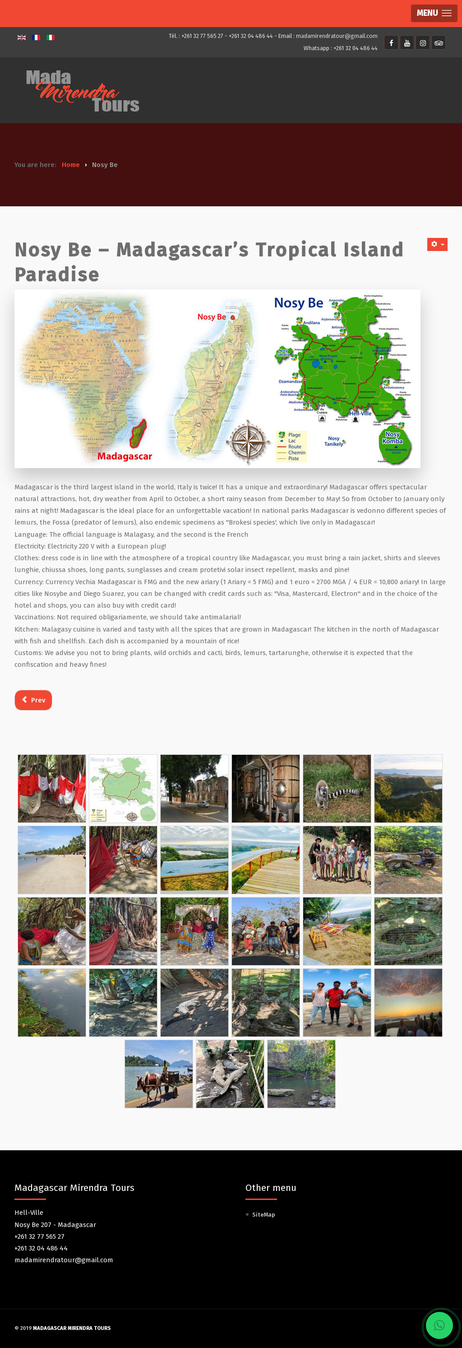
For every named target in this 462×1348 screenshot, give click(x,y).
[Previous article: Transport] (33, 700)
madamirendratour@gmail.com (337, 36)
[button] (434, 13)
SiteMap (263, 1214)
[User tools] (437, 244)
